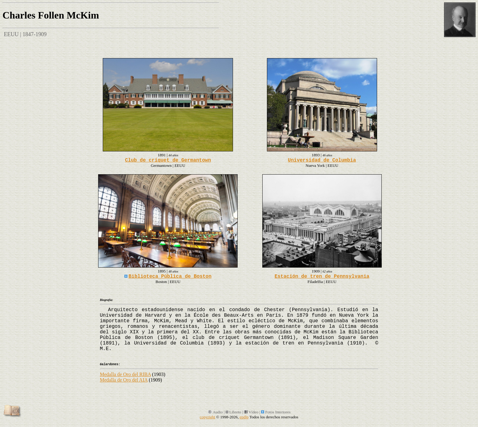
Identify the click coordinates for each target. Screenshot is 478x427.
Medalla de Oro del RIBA (125, 374)
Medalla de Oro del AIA (124, 380)
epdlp (243, 417)
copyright (207, 417)
